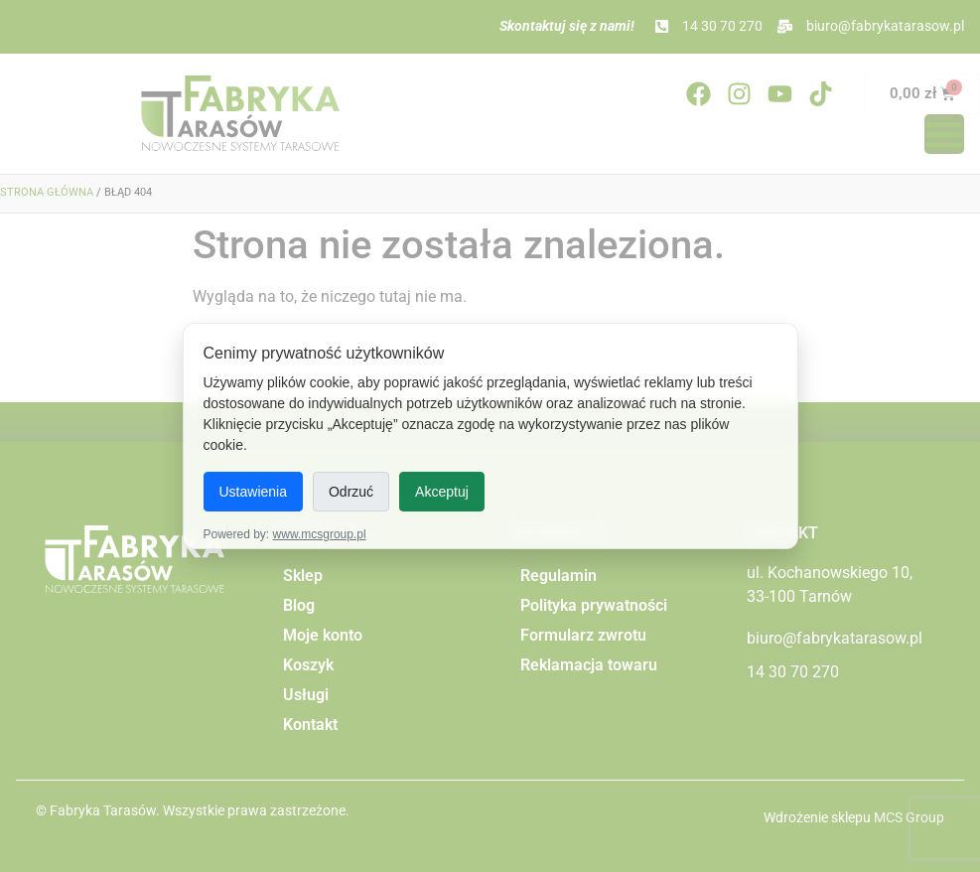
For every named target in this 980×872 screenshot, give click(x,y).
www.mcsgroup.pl (319, 534)
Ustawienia (253, 492)
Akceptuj (442, 492)
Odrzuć (351, 492)
